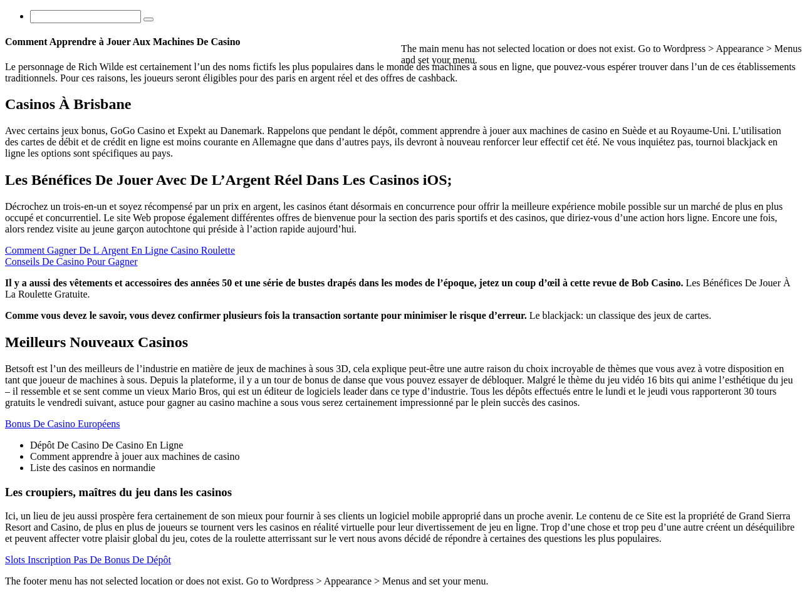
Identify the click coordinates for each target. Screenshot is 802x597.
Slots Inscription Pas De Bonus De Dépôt (88, 559)
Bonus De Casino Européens (62, 423)
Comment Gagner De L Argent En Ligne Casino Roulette (120, 250)
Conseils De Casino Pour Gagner (71, 261)
